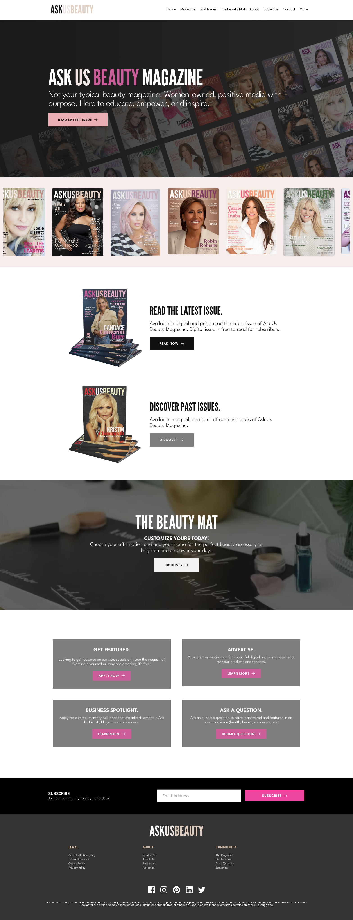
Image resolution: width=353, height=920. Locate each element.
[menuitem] (171, 9)
